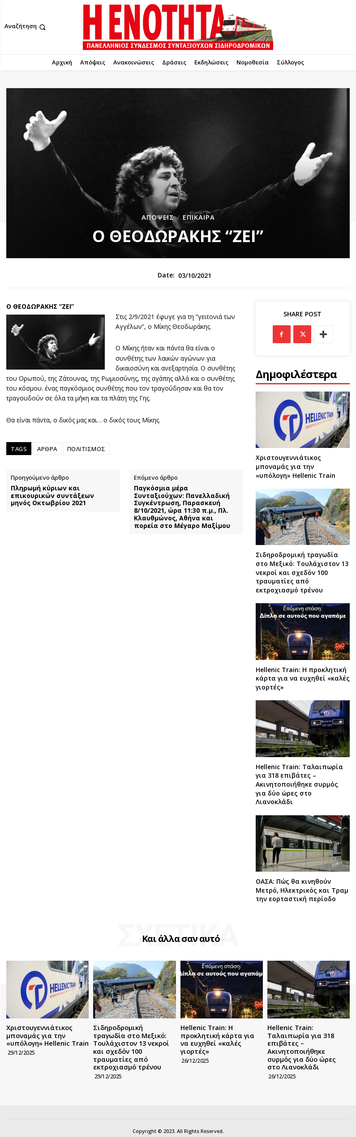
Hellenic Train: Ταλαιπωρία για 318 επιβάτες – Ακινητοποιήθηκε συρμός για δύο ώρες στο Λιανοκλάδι (299, 784)
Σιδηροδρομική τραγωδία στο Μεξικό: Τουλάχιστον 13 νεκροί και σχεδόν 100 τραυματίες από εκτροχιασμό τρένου (302, 572)
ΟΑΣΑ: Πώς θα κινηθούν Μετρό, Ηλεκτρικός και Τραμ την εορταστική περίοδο (302, 890)
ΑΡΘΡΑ (47, 449)
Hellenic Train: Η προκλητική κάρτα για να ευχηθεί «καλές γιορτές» (303, 678)
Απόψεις (158, 217)
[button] (25, 27)
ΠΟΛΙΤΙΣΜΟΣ (86, 449)
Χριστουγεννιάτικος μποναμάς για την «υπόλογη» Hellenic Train (295, 466)
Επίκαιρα (199, 217)
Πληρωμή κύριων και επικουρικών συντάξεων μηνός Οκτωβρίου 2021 (52, 496)
